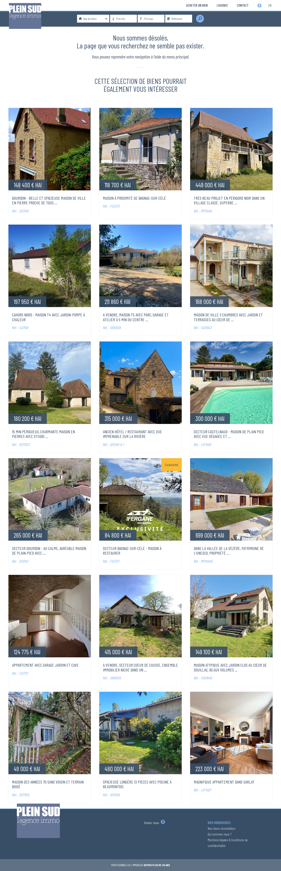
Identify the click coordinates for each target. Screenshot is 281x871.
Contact (243, 5)
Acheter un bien (197, 5)
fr (270, 5)
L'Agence (222, 5)
